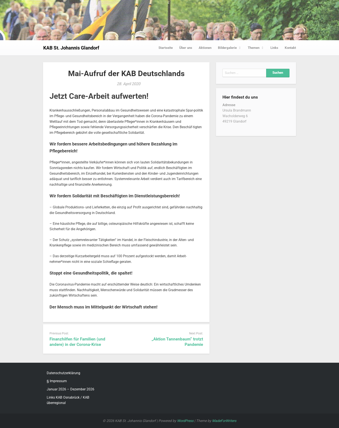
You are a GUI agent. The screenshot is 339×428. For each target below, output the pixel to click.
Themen (257, 48)
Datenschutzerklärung (63, 373)
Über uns (185, 48)
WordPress (185, 421)
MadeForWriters (224, 421)
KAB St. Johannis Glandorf (71, 48)
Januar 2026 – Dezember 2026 (70, 389)
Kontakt (290, 48)
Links (274, 48)
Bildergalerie (230, 48)
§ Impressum (57, 381)
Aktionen (205, 48)
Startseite (165, 48)
